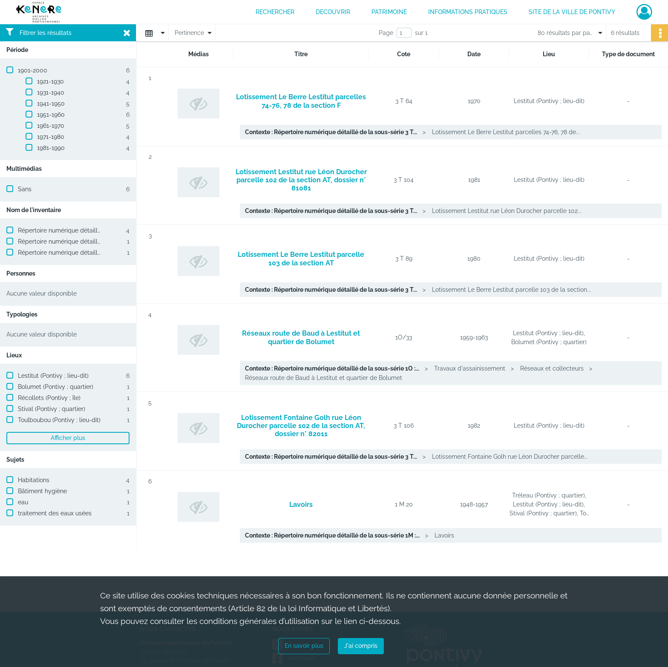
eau (23, 502)
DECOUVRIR (333, 12)
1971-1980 (50, 136)
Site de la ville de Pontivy (572, 12)
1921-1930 (50, 81)
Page (386, 32)
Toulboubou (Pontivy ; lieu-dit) (59, 420)
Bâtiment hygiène (42, 491)
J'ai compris (360, 645)
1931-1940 (50, 92)
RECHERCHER (275, 12)
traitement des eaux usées (55, 513)
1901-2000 (32, 70)
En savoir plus (304, 645)
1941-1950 (51, 103)
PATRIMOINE (389, 12)
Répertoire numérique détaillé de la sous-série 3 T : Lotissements (108, 230)
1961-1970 (50, 125)
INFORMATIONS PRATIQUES (467, 12)
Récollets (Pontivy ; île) (49, 397)
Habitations (33, 480)
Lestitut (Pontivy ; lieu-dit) (53, 375)
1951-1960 (51, 114)
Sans (25, 189)
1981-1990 (51, 147)
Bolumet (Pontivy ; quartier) (55, 386)
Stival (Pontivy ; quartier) (51, 408)
